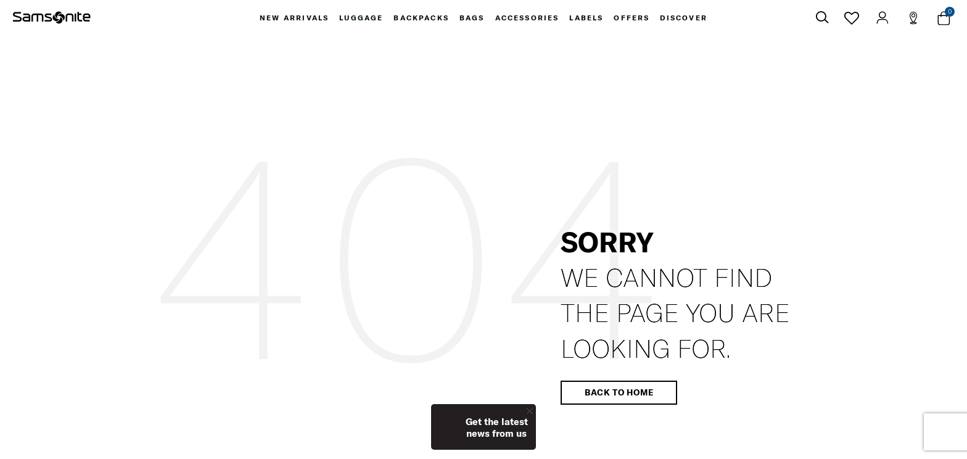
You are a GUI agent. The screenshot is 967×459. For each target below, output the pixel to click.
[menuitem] (292, 18)
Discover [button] (686, 18)
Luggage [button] (360, 18)
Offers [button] (634, 18)
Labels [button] (587, 18)
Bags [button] (471, 18)
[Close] (530, 410)
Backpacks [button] (420, 18)
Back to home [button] (619, 394)
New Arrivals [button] (292, 18)
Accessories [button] (527, 18)
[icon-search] (822, 19)
